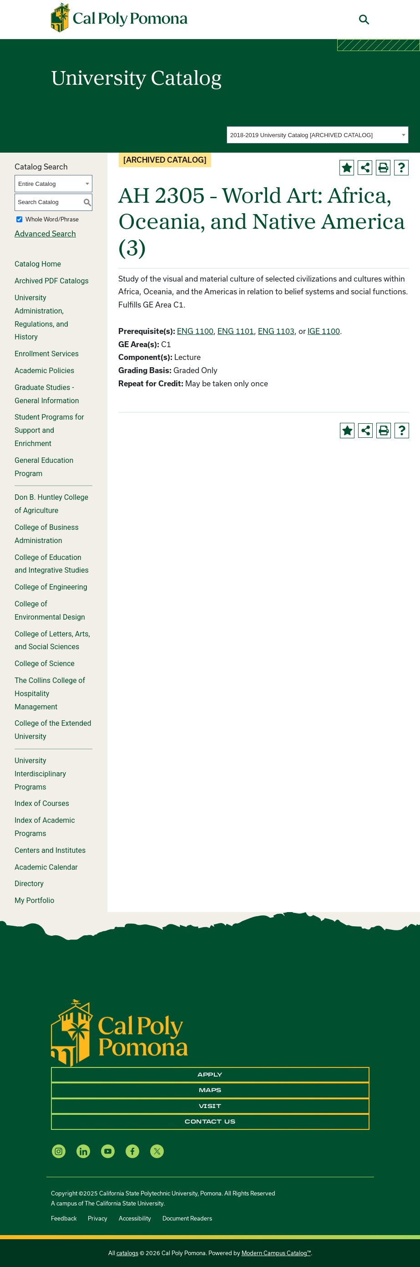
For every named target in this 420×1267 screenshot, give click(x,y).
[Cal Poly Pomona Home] (119, 18)
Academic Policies (44, 370)
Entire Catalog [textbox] (37, 183)
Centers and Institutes (50, 850)
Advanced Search (45, 233)
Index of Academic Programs (45, 827)
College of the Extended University (53, 730)
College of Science (45, 663)
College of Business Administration (47, 534)
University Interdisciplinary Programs (40, 773)
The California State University (124, 1203)
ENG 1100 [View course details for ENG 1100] (195, 331)
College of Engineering (51, 587)
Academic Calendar (46, 867)
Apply (210, 1075)
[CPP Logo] (119, 1032)
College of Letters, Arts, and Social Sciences (52, 640)
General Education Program (44, 467)
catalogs (127, 1253)
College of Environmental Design (50, 610)
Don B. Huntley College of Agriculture (51, 504)
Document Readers (187, 1218)
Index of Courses (42, 803)
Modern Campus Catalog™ (276, 1253)
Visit (210, 1106)
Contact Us (210, 1121)
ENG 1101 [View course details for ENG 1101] (236, 331)
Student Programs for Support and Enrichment (49, 430)
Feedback (63, 1218)
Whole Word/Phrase (52, 219)
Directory (29, 883)
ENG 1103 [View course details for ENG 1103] (276, 331)
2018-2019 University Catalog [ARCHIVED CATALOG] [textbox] (301, 135)
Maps (210, 1090)
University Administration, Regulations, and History (41, 317)
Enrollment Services (47, 353)
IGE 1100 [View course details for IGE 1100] (324, 331)
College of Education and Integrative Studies (52, 564)
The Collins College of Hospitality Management (50, 693)
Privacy (97, 1218)
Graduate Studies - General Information (47, 394)
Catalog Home (38, 264)
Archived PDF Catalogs (52, 281)
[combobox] (318, 135)
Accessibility (135, 1218)
